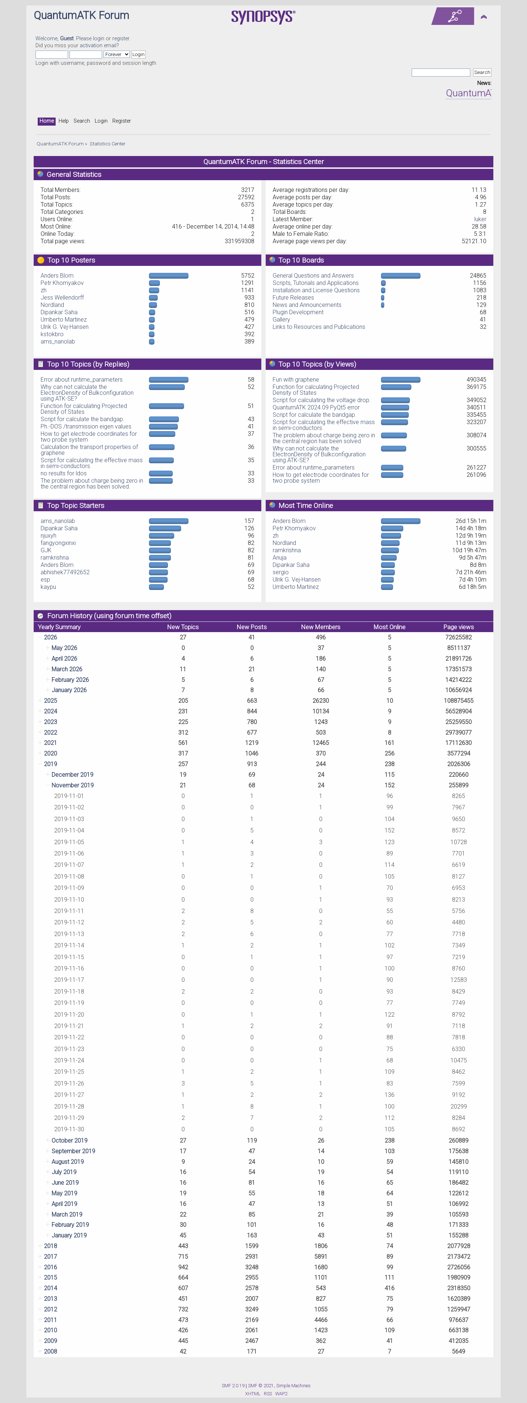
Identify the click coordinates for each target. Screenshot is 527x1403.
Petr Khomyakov (62, 282)
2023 (50, 722)
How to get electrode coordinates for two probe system (89, 436)
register (120, 39)
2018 (50, 1246)
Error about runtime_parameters (82, 379)
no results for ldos (64, 473)
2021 (50, 742)
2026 (50, 637)
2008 (50, 1351)
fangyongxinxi (58, 542)
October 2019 (69, 1140)
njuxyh (48, 535)
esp (45, 579)
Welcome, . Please (64, 39)
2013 (50, 1298)
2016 (50, 1267)
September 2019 (73, 1151)
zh (43, 290)
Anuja (280, 557)
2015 (50, 1277)
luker (480, 219)
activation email (98, 45)
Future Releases (293, 297)
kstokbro (52, 334)
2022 (50, 732)
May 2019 (64, 1193)
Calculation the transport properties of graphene (89, 449)
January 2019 (69, 1235)
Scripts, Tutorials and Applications (316, 282)
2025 (50, 700)
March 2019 (67, 1214)
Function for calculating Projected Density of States (84, 408)
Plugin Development (298, 312)
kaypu (48, 586)
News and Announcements (307, 304)
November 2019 (73, 785)
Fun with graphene (296, 379)
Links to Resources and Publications (319, 326)
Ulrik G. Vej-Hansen (65, 326)
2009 (50, 1340)
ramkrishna (55, 557)
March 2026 (67, 669)
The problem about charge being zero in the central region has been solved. (92, 483)
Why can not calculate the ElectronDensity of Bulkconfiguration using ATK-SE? (87, 392)
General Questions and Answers (313, 275)
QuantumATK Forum (81, 15)
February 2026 (70, 679)
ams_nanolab (58, 341)
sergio (281, 572)
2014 (50, 1288)
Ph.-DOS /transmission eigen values (86, 426)
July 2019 (64, 1172)
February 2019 (70, 1224)
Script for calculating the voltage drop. (322, 400)
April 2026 (64, 658)
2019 (50, 764)
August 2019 (68, 1161)
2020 (50, 753)
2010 (50, 1330)
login (98, 39)
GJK (46, 550)
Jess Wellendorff (62, 297)
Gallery (281, 319)
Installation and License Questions (316, 290)
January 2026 (69, 690)
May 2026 (64, 648)
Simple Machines (293, 1385)
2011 (50, 1320)
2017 (50, 1256)
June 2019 (65, 1182)
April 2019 (64, 1203)
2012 (50, 1309)
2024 (50, 711)
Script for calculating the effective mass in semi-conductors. (92, 463)
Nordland (52, 304)
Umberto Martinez (64, 319)
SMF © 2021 (261, 1385)
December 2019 (72, 774)
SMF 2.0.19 (233, 1385)
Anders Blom (57, 275)
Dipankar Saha (59, 312)
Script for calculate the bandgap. (82, 419)
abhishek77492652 (65, 572)
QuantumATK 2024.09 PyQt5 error (316, 407)
